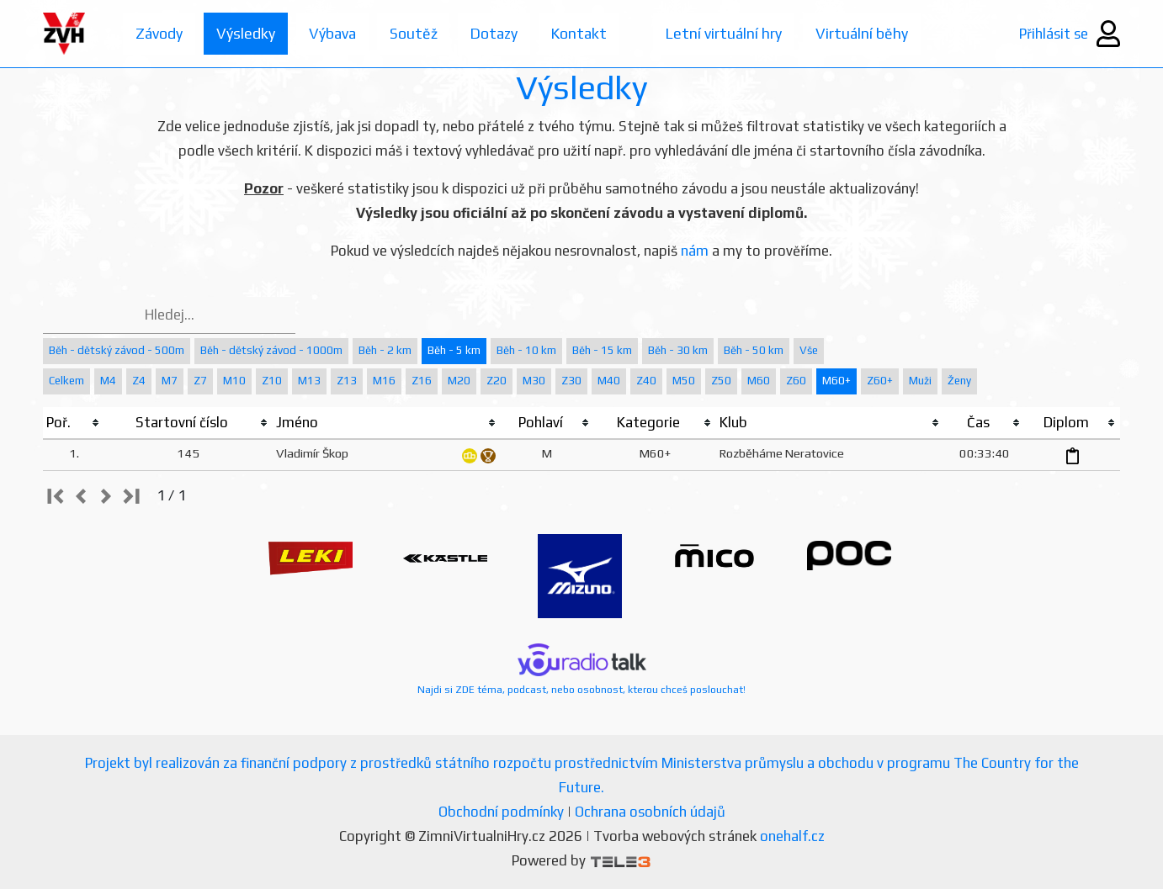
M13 (309, 380)
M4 (108, 380)
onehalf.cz (792, 836)
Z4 (139, 380)
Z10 (272, 380)
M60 (758, 380)
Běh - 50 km (753, 350)
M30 (534, 380)
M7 (170, 380)
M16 (384, 380)
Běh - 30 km (678, 350)
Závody (159, 33)
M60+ (836, 380)
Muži (920, 380)
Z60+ (880, 380)
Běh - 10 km (526, 350)
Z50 (721, 380)
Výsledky (246, 33)
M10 (234, 380)
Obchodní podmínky (501, 811)
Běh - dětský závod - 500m (116, 350)
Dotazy (498, 33)
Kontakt (585, 33)
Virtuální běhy (871, 33)
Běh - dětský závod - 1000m (271, 350)
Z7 (200, 380)
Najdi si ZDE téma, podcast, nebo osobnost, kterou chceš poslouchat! (581, 669)
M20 (459, 380)
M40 (608, 380)
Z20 (496, 380)
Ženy (959, 380)
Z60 (796, 380)
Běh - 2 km (385, 350)
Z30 (571, 380)
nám (695, 250)
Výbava (334, 33)
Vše (808, 350)
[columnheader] (73, 423)
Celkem (66, 380)
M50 (683, 380)
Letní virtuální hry (732, 33)
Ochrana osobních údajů (650, 811)
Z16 (422, 380)
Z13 (347, 380)
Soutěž (416, 33)
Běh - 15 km (602, 350)
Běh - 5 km (454, 350)
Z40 (646, 380)
